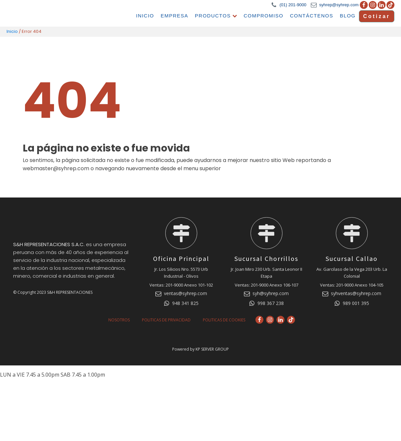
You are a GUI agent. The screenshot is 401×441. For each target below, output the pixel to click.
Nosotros (119, 319)
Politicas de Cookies (224, 319)
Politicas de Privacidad (166, 319)
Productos (216, 15)
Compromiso (264, 15)
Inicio (145, 15)
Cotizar (376, 16)
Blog (348, 15)
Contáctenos (312, 15)
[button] (289, 5)
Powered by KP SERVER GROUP (200, 349)
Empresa (175, 15)
